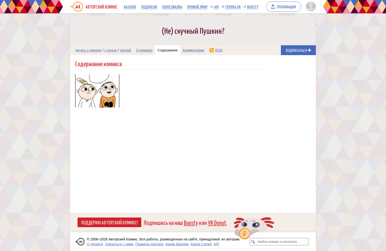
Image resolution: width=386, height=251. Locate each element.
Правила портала (149, 244)
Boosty (252, 6)
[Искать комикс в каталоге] (253, 241)
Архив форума (177, 244)
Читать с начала (88, 50)
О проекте (95, 244)
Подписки (149, 6)
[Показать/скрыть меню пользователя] (310, 6)
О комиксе (144, 50)
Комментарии (193, 50)
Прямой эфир (197, 6)
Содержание (168, 50)
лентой (125, 50)
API (216, 6)
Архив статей (201, 244)
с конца (111, 50)
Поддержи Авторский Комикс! (109, 222)
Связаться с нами (119, 244)
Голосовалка (172, 6)
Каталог (130, 6)
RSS (219, 50)
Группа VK (233, 6)
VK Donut (217, 222)
